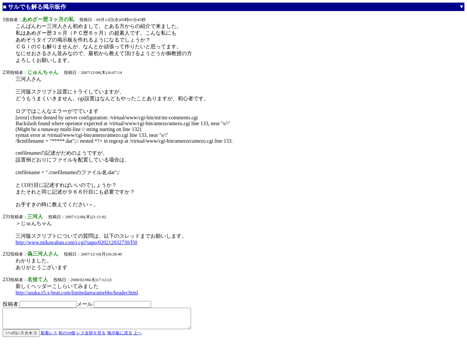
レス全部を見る (91, 336)
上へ (137, 336)
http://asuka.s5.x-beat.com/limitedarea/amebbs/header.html (77, 292)
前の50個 (66, 336)
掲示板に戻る (119, 336)
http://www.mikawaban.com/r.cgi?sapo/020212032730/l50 (76, 242)
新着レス (49, 336)
